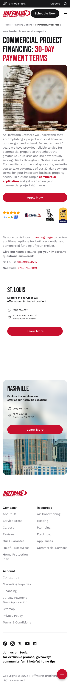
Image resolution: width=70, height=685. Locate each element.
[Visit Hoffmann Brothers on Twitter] (20, 643)
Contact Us (11, 577)
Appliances (45, 541)
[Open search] (65, 4)
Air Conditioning (48, 514)
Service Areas (12, 521)
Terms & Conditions (17, 622)
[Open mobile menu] (65, 13)
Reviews (8, 534)
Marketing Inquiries (17, 584)
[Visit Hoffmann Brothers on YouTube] (27, 643)
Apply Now (35, 197)
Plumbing (44, 527)
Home (7, 24)
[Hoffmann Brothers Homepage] (17, 13)
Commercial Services (52, 548)
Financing (10, 591)
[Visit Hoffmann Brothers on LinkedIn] (35, 643)
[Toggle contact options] (62, 674)
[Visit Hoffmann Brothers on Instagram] (12, 643)
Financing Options (23, 24)
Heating (42, 521)
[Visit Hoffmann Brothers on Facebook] (5, 643)
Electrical (44, 534)
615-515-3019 (27, 268)
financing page (42, 237)
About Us (9, 514)
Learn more (35, 331)
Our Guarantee (13, 541)
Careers (8, 527)
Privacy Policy (13, 615)
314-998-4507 (27, 262)
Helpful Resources (16, 548)
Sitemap (9, 609)
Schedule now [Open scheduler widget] (45, 13)
